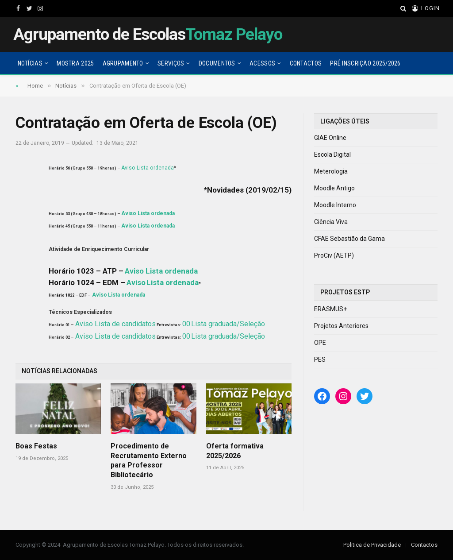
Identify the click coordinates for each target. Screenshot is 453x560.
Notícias (30, 63)
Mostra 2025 (75, 63)
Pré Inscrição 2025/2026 (365, 63)
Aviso (128, 168)
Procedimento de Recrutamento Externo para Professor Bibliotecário (149, 460)
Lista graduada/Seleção (228, 324)
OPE (320, 342)
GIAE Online (330, 137)
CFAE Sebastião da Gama (349, 238)
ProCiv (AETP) (334, 255)
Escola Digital (332, 154)
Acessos (262, 63)
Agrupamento (123, 63)
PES (320, 359)
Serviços (170, 63)
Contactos (306, 63)
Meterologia (331, 171)
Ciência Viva (331, 221)
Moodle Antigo (334, 188)
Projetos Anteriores (341, 325)
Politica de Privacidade (372, 544)
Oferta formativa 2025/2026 (235, 451)
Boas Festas (36, 446)
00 (186, 324)
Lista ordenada (155, 168)
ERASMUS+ (330, 309)
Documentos (217, 63)
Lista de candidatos (125, 324)
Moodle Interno (335, 205)
